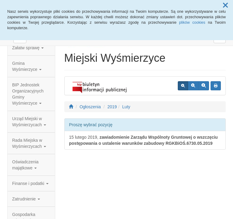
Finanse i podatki (30, 183)
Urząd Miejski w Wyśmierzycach (29, 121)
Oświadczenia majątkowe (25, 164)
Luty (126, 106)
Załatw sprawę (28, 47)
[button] (225, 5)
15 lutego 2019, (143, 140)
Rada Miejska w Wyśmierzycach (29, 143)
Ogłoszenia (90, 106)
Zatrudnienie (26, 198)
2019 (112, 106)
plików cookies (192, 22)
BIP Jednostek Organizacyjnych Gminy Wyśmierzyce (28, 94)
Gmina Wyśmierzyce (27, 66)
